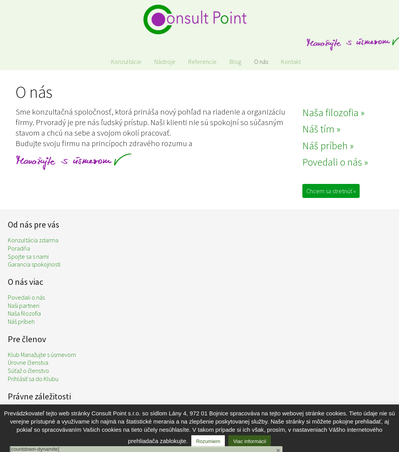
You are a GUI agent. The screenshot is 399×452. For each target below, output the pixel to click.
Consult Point (199, 19)
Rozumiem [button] (208, 441)
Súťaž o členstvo (28, 370)
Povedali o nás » (335, 161)
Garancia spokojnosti (34, 264)
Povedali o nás (26, 297)
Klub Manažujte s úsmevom (42, 354)
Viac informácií (249, 441)
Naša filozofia (24, 313)
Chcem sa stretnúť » (331, 191)
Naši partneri (23, 305)
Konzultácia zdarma (33, 240)
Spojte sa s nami (28, 256)
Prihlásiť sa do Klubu (33, 379)
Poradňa (19, 248)
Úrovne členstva (28, 362)
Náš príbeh (21, 321)
